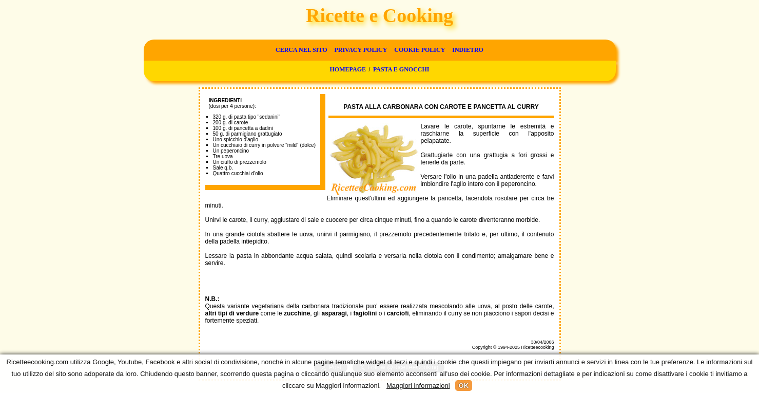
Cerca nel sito (301, 49)
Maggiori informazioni (418, 385)
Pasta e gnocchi (401, 69)
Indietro (467, 49)
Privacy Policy (360, 49)
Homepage (348, 69)
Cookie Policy (419, 49)
